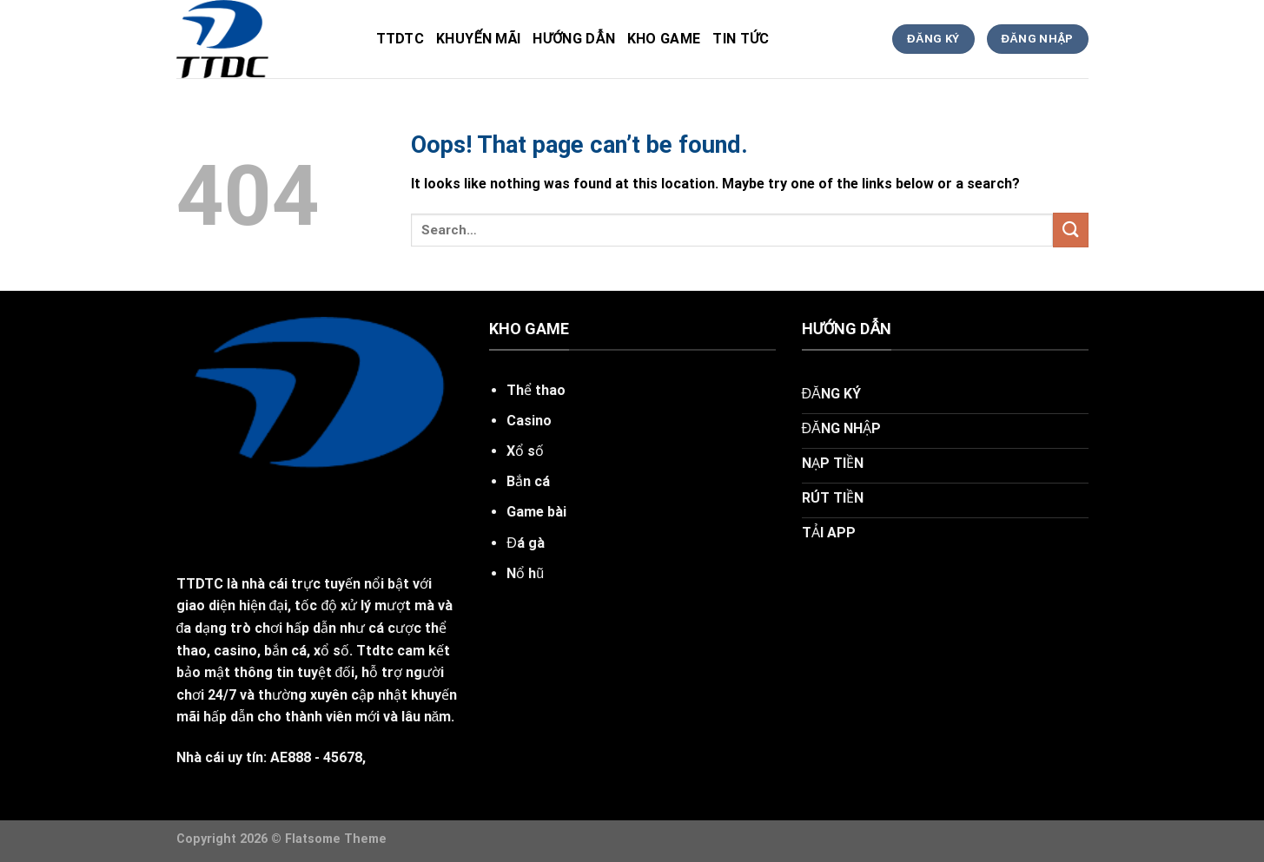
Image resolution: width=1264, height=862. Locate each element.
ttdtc (400, 38)
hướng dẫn (573, 38)
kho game (664, 38)
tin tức (740, 38)
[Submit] (1070, 230)
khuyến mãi (478, 38)
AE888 (290, 757)
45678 (342, 757)
